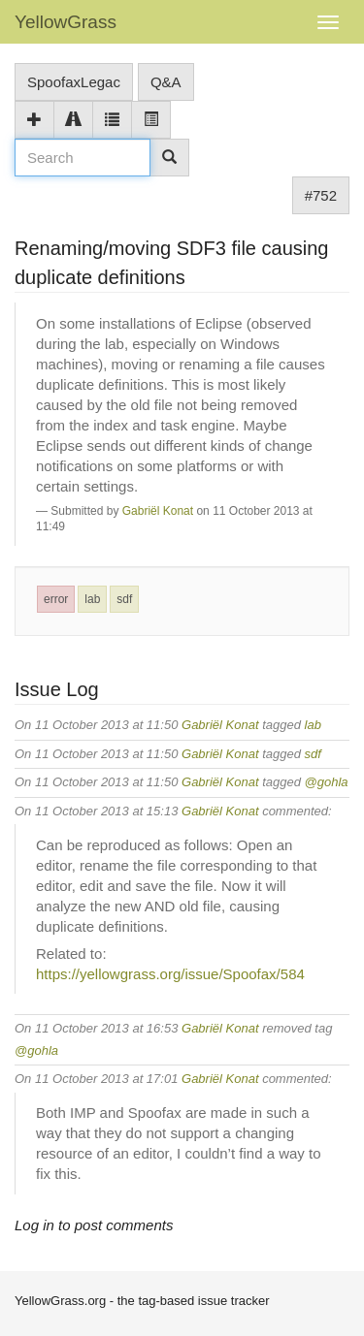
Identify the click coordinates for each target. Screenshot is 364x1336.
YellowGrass (65, 22)
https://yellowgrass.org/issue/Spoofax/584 (170, 974)
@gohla (326, 782)
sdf (124, 599)
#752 (321, 195)
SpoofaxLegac (73, 82)
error (56, 599)
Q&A (166, 82)
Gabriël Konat (157, 511)
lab (92, 599)
